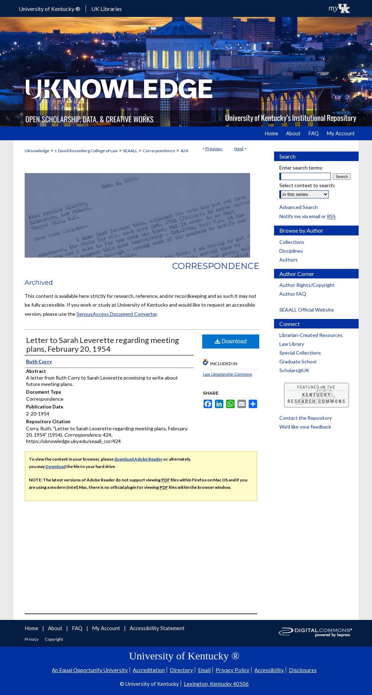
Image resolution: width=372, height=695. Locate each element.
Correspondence (159, 150)
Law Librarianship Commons (227, 374)
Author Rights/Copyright (307, 285)
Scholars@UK (294, 370)
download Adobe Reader (138, 459)
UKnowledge (37, 150)
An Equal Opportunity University (90, 670)
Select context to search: (307, 185)
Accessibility (269, 670)
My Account (106, 628)
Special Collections (300, 353)
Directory (181, 670)
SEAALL (130, 150)
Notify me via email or (307, 216)
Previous (213, 148)
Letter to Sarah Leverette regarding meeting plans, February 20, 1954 (102, 344)
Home (32, 628)
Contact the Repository (305, 418)
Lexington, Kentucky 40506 (216, 684)
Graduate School (297, 361)
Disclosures (303, 670)
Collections (291, 242)
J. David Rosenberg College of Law (86, 150)
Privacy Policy (232, 670)
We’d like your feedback (305, 427)
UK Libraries (106, 8)
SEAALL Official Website (306, 310)
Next (238, 148)
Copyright (54, 639)
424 (184, 150)
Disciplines (291, 251)
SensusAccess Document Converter (116, 314)
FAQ (77, 628)
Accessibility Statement (157, 628)
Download (231, 341)
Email (204, 670)
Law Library (291, 344)
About (55, 628)
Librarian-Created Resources (311, 335)
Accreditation (149, 670)
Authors (288, 260)
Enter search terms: (301, 168)
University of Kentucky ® (49, 8)
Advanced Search (298, 207)
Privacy (32, 639)
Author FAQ (292, 294)
